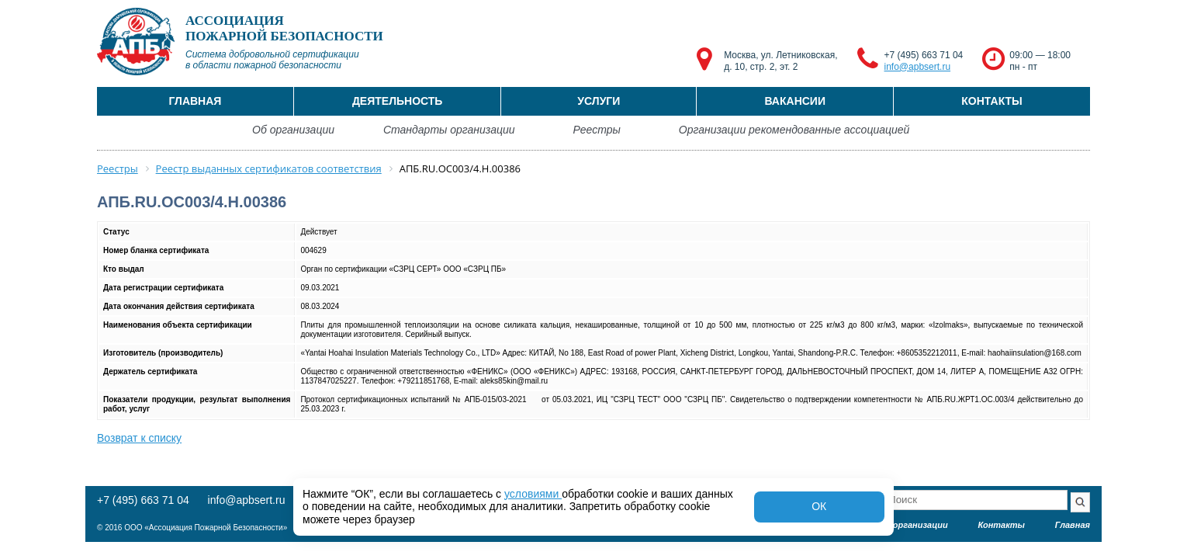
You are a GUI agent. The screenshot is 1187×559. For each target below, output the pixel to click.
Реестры (597, 129)
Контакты (991, 101)
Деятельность (397, 101)
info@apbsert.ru (917, 66)
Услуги (598, 101)
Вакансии (794, 101)
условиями (533, 494)
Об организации (293, 129)
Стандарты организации (449, 129)
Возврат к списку (139, 438)
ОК (819, 506)
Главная (194, 101)
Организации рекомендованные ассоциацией (794, 129)
